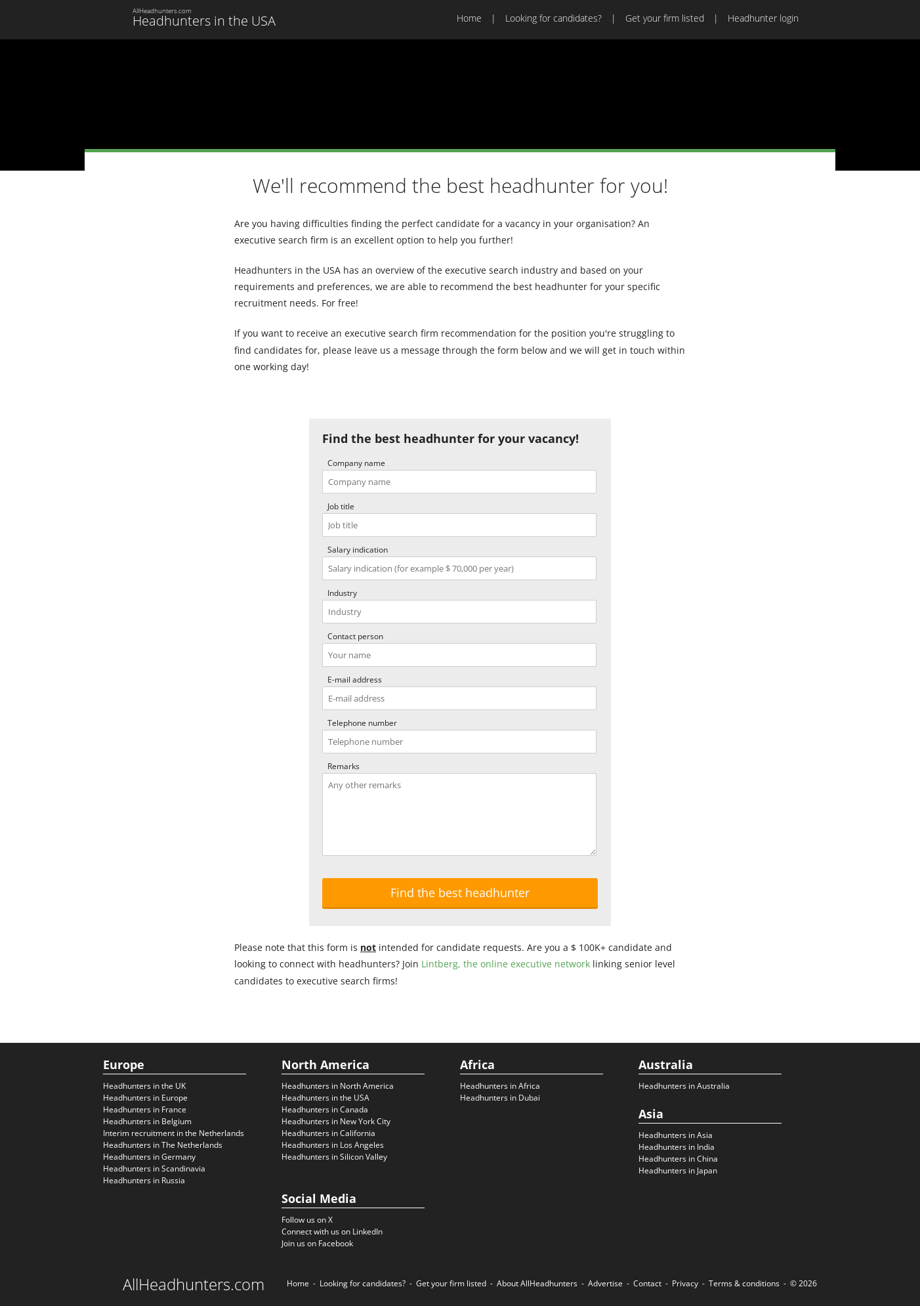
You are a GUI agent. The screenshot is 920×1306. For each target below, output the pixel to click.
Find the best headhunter (460, 892)
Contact (647, 1283)
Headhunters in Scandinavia (154, 1168)
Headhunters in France (144, 1109)
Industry (342, 593)
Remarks (343, 766)
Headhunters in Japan (677, 1170)
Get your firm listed (664, 18)
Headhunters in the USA (325, 1097)
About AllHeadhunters (537, 1283)
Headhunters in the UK (144, 1085)
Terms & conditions (744, 1283)
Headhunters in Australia (684, 1085)
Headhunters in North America (338, 1085)
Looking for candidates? (553, 18)
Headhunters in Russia (144, 1180)
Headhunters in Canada (325, 1109)
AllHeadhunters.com (193, 1284)
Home (469, 18)
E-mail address (354, 679)
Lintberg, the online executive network (505, 964)
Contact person (355, 636)
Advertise (605, 1283)
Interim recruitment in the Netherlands (173, 1133)
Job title (340, 506)
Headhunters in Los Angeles (333, 1144)
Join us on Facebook (317, 1243)
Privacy (685, 1283)
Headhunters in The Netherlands (162, 1144)
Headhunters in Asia (675, 1135)
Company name (356, 463)
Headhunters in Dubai (500, 1097)
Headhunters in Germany (149, 1156)
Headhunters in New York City (336, 1121)
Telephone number (362, 722)
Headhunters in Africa (500, 1085)
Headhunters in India (676, 1146)
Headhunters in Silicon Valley (334, 1156)
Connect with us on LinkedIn (332, 1231)
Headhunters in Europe (145, 1097)
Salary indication (357, 549)
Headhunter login (763, 18)
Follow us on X (307, 1219)
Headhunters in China (678, 1158)
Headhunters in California (328, 1133)
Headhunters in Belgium (147, 1121)
